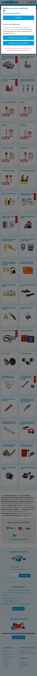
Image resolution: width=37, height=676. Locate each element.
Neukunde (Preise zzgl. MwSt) (18, 38)
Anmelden (18, 18)
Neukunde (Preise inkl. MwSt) (18, 43)
